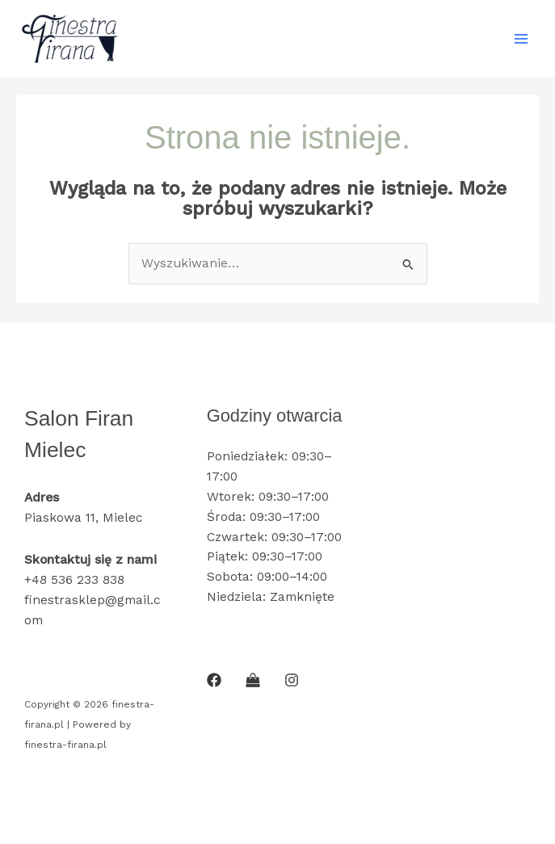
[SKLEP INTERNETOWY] (253, 680)
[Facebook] (214, 680)
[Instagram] (291, 680)
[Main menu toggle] (521, 38)
